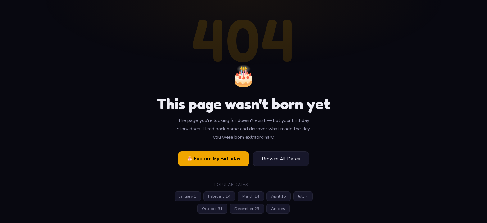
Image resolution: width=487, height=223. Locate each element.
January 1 (187, 196)
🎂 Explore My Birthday (213, 158)
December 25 (246, 209)
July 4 (303, 196)
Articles (278, 209)
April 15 (278, 196)
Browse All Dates (281, 159)
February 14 (219, 196)
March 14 (250, 196)
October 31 (212, 209)
